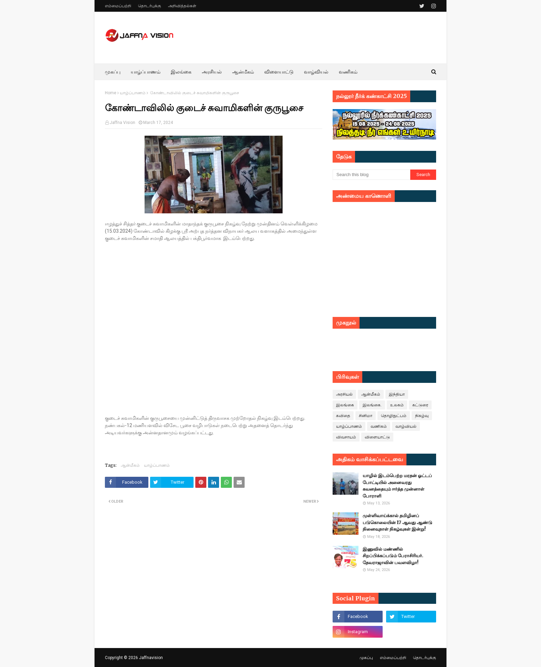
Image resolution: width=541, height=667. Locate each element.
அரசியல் (344, 394)
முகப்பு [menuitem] (112, 72)
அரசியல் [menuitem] (212, 72)
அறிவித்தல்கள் (182, 5)
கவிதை (343, 415)
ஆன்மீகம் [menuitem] (243, 72)
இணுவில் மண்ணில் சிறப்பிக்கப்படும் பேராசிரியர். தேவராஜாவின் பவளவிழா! (393, 556)
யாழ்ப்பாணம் (133, 92)
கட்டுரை (420, 405)
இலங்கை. (372, 405)
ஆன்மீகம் (130, 465)
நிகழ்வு (422, 415)
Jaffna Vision (122, 122)
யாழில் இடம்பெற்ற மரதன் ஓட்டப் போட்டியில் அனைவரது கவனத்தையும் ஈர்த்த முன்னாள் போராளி (397, 486)
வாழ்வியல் (405, 426)
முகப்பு (366, 657)
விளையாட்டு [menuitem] (279, 72)
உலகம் (397, 405)
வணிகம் (379, 426)
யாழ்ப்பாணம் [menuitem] (145, 72)
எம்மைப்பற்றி (118, 5)
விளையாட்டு (377, 437)
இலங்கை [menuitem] (181, 72)
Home (110, 92)
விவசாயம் (346, 437)
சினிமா (365, 415)
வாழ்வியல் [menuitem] (316, 72)
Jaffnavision (151, 657)
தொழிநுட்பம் (393, 415)
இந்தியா (397, 394)
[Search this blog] (371, 175)
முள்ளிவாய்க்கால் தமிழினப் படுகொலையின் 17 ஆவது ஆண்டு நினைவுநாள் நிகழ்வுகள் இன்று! (397, 522)
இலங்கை (345, 405)
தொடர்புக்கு (149, 5)
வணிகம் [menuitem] (348, 72)
